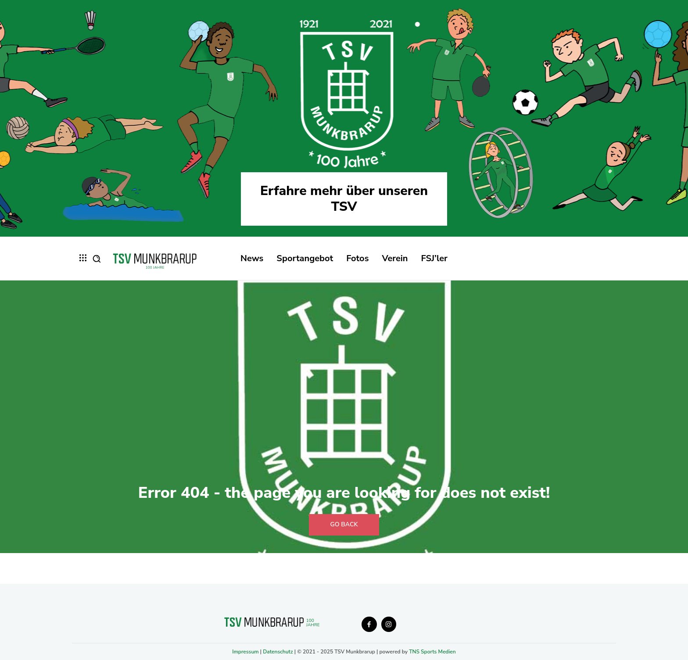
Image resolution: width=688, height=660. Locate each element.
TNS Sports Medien (432, 651)
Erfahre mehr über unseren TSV (344, 199)
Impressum (245, 651)
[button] (96, 258)
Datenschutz (278, 651)
